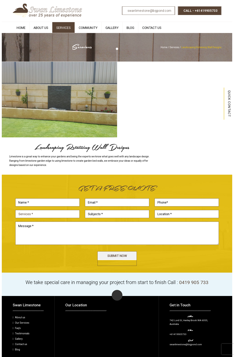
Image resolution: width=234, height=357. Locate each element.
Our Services (22, 285)
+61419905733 (206, 10)
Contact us (151, 28)
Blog (130, 28)
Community (88, 28)
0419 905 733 (193, 245)
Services (63, 28)
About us (41, 28)
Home (21, 28)
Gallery (112, 28)
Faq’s (18, 291)
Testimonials (22, 296)
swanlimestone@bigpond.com (148, 10)
